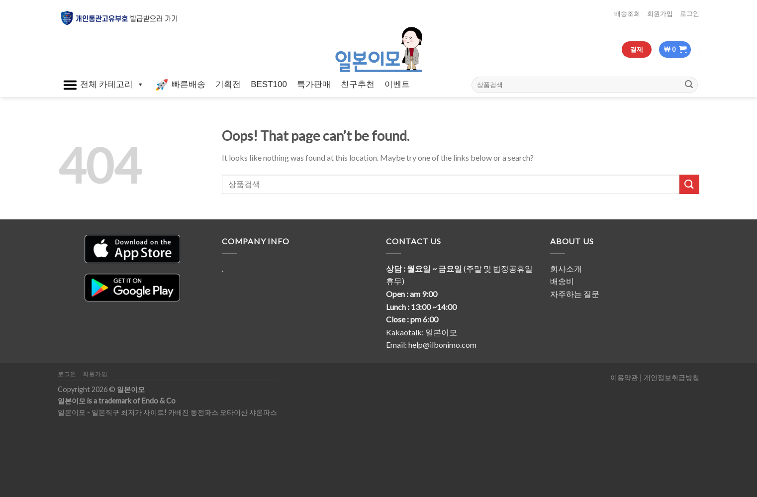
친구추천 (358, 84)
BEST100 (269, 84)
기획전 (228, 84)
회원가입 (660, 13)
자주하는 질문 (574, 293)
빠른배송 (179, 85)
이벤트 (397, 84)
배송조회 (627, 13)
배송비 (562, 281)
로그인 (689, 13)
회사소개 (566, 268)
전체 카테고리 (103, 85)
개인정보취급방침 (671, 377)
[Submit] (688, 84)
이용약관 (624, 377)
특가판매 (314, 84)
